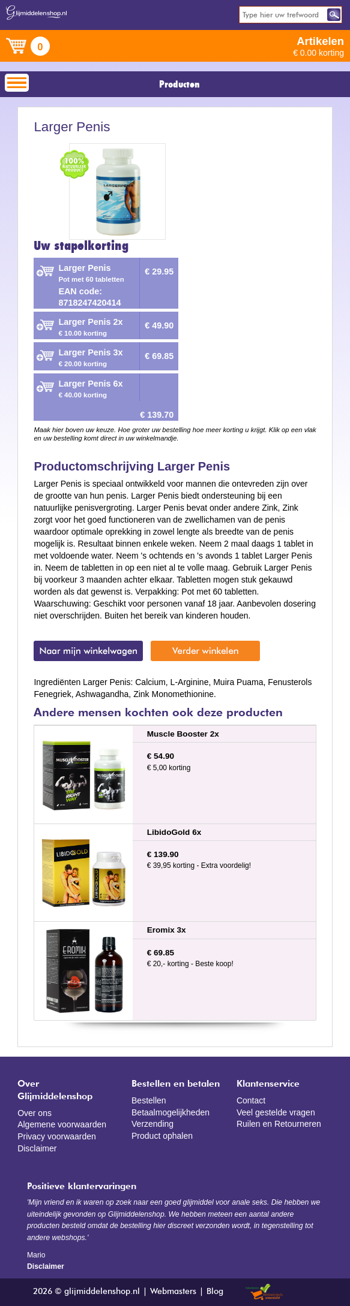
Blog (215, 1291)
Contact (251, 1100)
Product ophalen (162, 1136)
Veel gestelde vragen (276, 1112)
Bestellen (148, 1100)
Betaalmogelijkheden (170, 1112)
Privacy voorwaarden (56, 1136)
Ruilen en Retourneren (279, 1124)
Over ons (34, 1113)
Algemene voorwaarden (61, 1124)
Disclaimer (36, 1148)
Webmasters (173, 1291)
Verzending (152, 1124)
